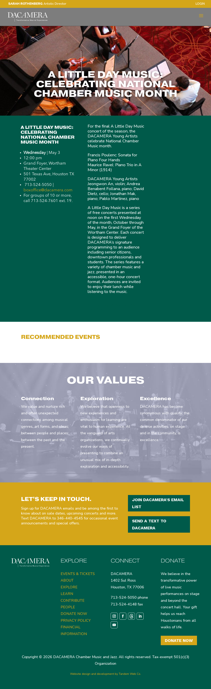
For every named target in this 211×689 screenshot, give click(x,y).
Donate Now (179, 640)
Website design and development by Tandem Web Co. (105, 674)
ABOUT (67, 580)
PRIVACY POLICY (76, 620)
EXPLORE (69, 587)
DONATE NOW (74, 613)
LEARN (67, 593)
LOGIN (200, 4)
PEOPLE (68, 607)
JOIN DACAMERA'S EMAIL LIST (158, 503)
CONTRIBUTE (72, 600)
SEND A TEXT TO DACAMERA (149, 524)
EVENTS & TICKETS (78, 573)
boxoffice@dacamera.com (48, 190)
